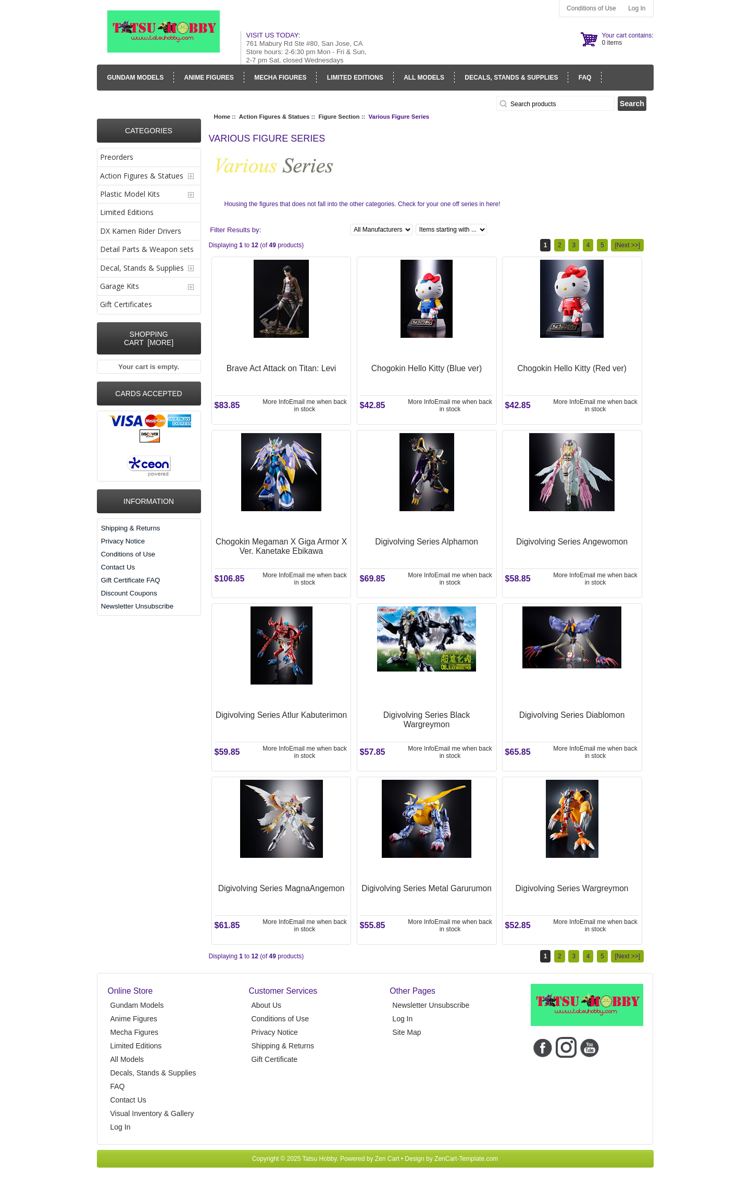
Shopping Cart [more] (148, 338)
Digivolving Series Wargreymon (572, 888)
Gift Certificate (274, 1059)
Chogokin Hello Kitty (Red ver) (572, 368)
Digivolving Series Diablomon (572, 715)
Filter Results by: (235, 230)
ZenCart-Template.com (466, 1158)
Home (222, 116)
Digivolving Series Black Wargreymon (426, 720)
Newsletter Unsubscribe (137, 606)
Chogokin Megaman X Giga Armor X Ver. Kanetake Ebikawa (281, 546)
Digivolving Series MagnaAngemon (281, 888)
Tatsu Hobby (320, 1158)
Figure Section (338, 116)
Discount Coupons (129, 593)
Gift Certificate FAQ (130, 580)
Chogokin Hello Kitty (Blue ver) (426, 368)
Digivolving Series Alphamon (426, 541)
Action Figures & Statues (274, 116)
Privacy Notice (123, 541)
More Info (275, 402)
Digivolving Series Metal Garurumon (426, 888)
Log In (636, 8)
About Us (266, 1005)
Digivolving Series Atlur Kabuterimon (281, 715)
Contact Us (118, 567)
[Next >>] (627, 245)
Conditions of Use (591, 8)
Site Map (406, 1032)
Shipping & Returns (130, 528)
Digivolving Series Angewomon (572, 541)
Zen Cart (387, 1158)
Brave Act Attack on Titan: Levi (281, 368)
